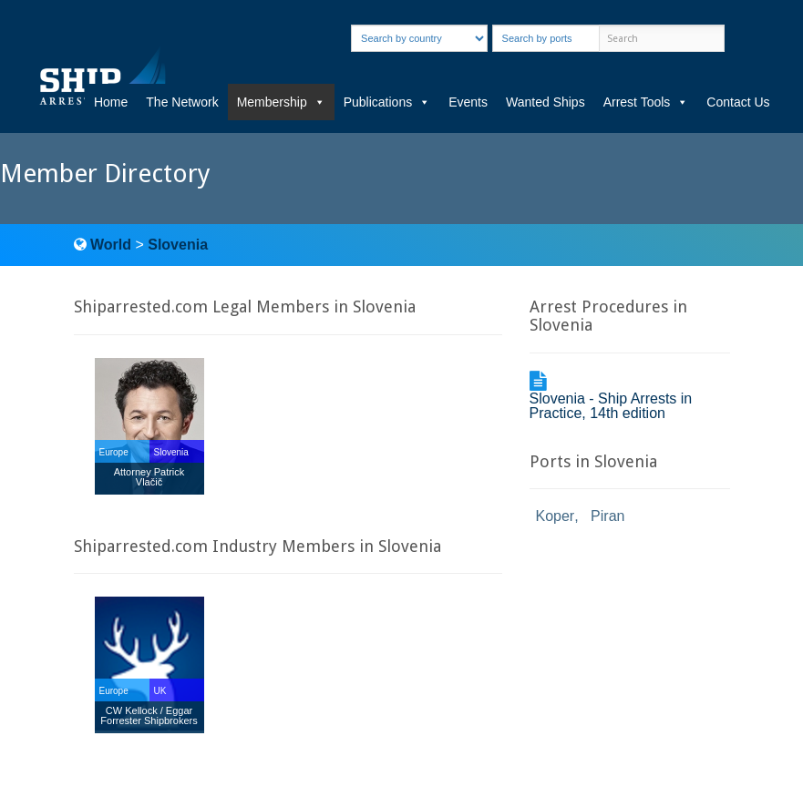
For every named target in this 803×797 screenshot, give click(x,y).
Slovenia (178, 244)
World (110, 244)
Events (468, 102)
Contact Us (737, 102)
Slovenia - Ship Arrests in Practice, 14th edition (611, 406)
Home (111, 102)
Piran (607, 516)
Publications (387, 102)
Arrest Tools (646, 102)
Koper (555, 516)
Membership (281, 102)
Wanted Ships (545, 102)
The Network (182, 102)
